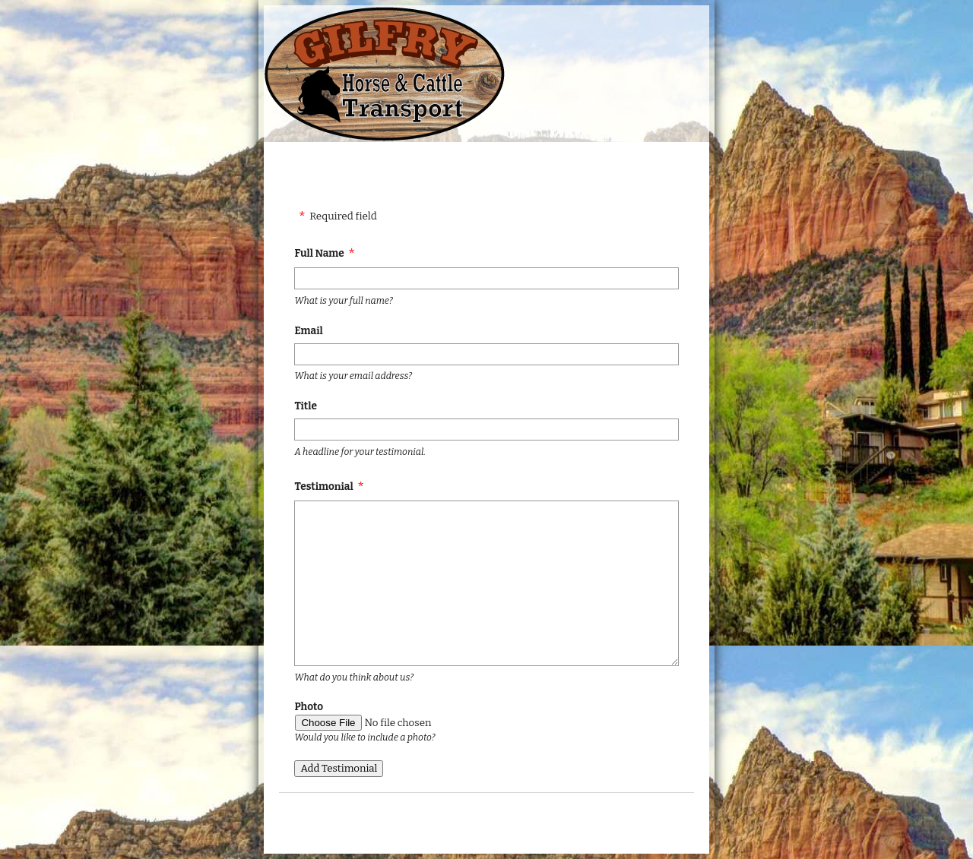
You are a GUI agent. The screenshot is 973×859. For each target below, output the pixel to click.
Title (305, 405)
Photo (308, 706)
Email (308, 330)
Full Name (319, 253)
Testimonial (323, 486)
